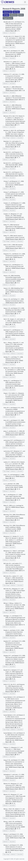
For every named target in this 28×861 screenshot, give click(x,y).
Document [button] (12, 33)
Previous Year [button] (7, 12)
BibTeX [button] (21, 15)
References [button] (14, 15)
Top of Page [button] (6, 137)
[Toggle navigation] (25, 2)
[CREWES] (7, 2)
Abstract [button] (5, 33)
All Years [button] (6, 15)
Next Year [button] (16, 12)
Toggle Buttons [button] (8, 18)
